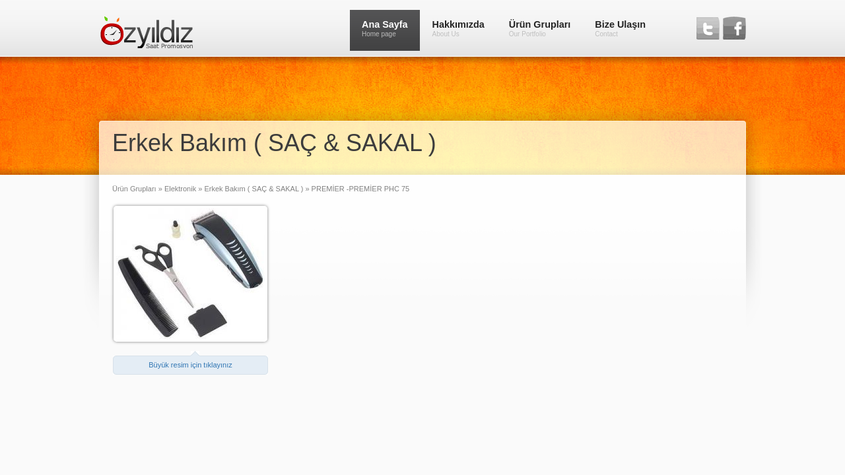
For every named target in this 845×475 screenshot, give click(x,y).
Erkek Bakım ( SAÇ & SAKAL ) (253, 189)
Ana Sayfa (385, 28)
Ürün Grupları (540, 28)
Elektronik (179, 189)
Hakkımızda (458, 28)
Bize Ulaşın (620, 28)
